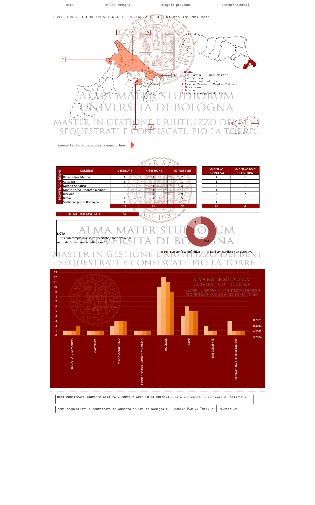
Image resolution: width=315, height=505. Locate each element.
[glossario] (228, 408)
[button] (176, 5)
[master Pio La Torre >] (194, 409)
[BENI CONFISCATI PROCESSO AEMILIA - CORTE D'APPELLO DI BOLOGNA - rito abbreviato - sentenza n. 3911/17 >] (152, 397)
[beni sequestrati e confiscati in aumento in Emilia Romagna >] (112, 409)
